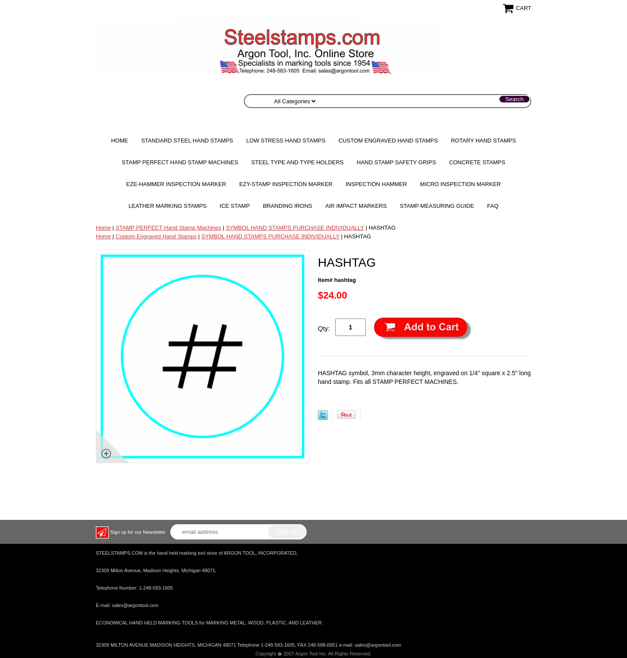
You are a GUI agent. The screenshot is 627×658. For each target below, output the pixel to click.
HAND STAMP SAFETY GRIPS (396, 162)
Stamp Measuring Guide (437, 206)
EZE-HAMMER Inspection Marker (176, 184)
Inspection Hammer (376, 184)
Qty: (324, 328)
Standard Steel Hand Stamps (187, 140)
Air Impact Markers (356, 206)
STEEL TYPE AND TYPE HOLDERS (297, 162)
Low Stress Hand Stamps (286, 140)
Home (119, 140)
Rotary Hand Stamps (483, 140)
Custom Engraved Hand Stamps (388, 140)
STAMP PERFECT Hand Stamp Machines (180, 162)
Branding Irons (287, 206)
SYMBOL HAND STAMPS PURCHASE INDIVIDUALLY (295, 227)
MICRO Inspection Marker (460, 184)
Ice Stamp (235, 206)
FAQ (493, 206)
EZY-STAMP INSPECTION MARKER (285, 184)
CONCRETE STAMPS (477, 162)
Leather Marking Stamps (167, 206)
